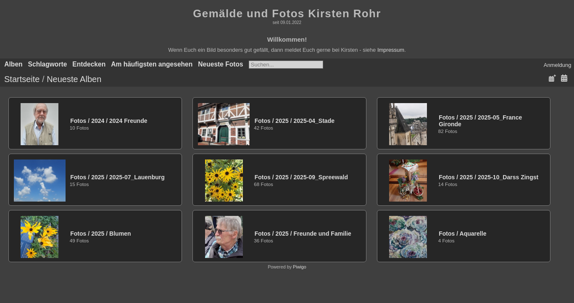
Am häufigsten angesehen (151, 64)
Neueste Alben (74, 79)
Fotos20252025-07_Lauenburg (117, 177)
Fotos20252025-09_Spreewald (301, 177)
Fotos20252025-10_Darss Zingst (488, 177)
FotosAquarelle (462, 233)
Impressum (390, 50)
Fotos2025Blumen (100, 233)
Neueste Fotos (220, 64)
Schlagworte (47, 64)
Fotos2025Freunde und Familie (303, 233)
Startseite (21, 79)
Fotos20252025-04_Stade (294, 120)
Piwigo (299, 266)
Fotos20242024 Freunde (108, 120)
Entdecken (88, 64)
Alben (13, 64)
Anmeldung (557, 65)
